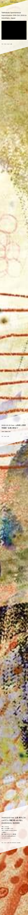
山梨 (8, 436)
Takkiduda (14, 2)
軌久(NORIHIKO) (13, 842)
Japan (5, 436)
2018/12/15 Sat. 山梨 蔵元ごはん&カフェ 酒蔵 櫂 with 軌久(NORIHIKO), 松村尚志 (13, 820)
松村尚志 (18, 842)
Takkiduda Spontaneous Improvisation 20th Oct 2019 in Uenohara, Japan (12, 15)
